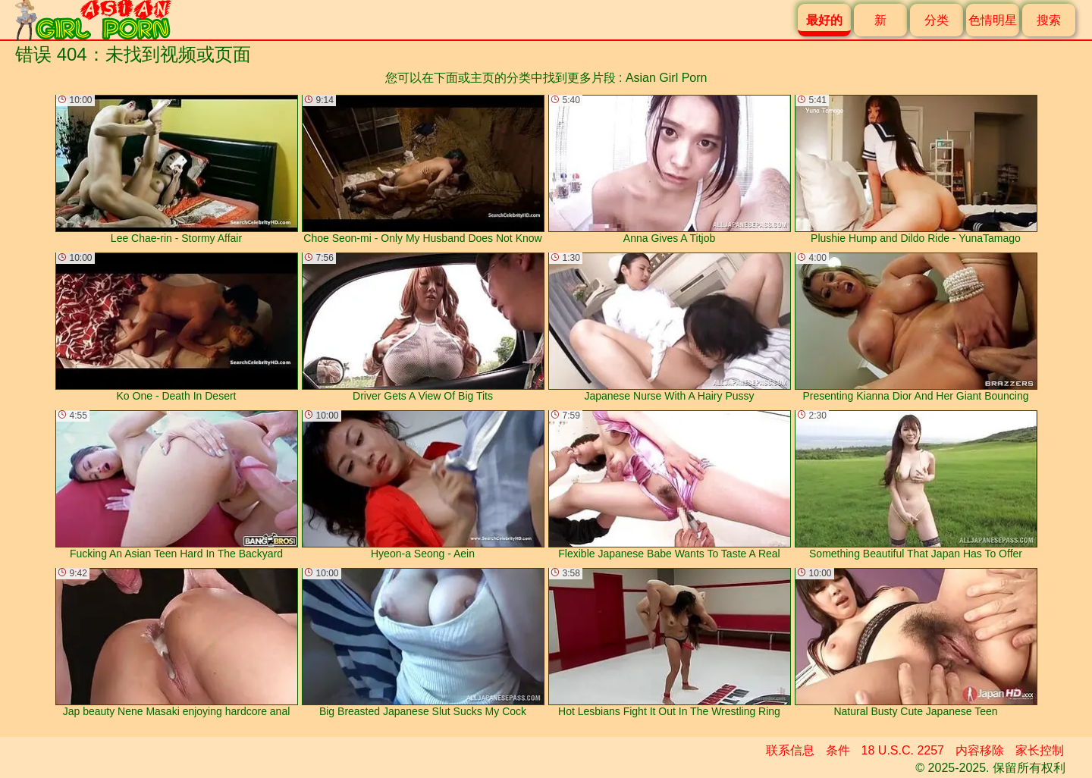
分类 (936, 20)
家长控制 (1039, 750)
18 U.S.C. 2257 (902, 750)
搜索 (1049, 20)
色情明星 (992, 20)
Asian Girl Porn (667, 77)
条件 (838, 750)
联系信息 (790, 750)
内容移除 (980, 750)
